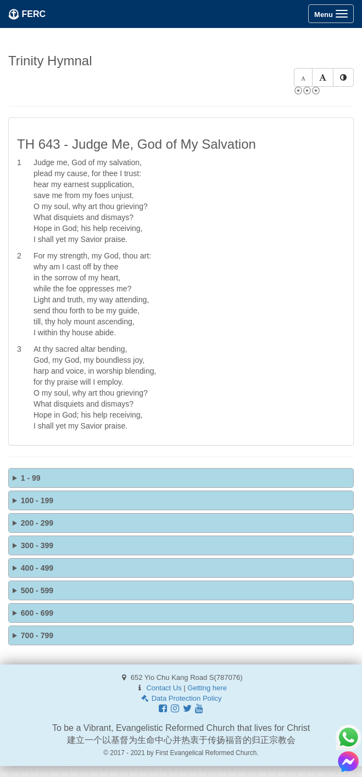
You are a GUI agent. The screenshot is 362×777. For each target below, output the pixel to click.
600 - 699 (37, 613)
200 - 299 (37, 523)
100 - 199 (37, 500)
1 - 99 (31, 478)
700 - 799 (37, 635)
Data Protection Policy (180, 698)
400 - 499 (37, 568)
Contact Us (163, 688)
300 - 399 (37, 545)
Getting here (207, 688)
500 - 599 (37, 590)
